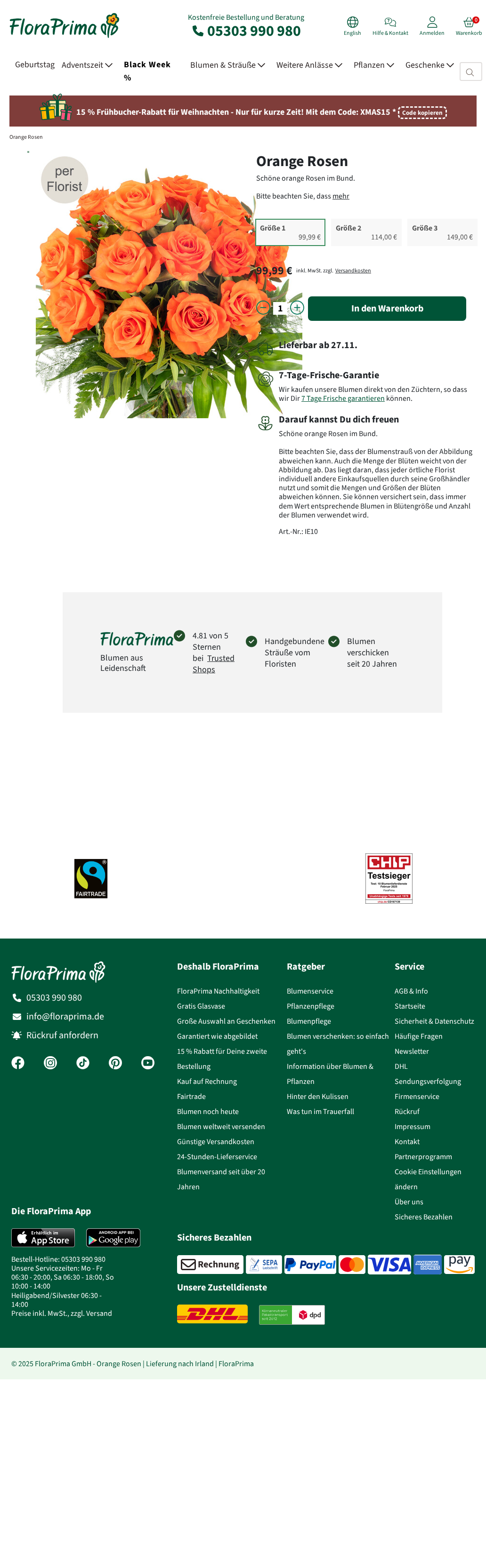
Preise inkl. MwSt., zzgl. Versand (61, 1313)
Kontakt (407, 1141)
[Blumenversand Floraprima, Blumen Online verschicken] (64, 37)
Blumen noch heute (208, 1111)
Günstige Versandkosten (215, 1141)
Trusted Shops (214, 664)
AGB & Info (411, 991)
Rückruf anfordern (62, 1035)
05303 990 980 (246, 31)
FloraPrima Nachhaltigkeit (218, 991)
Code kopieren (422, 113)
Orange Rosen (26, 137)
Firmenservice (417, 1096)
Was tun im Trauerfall (320, 1111)
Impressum (412, 1126)
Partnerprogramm (423, 1157)
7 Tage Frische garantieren (343, 398)
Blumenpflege (309, 1021)
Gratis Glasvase (201, 1006)
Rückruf (407, 1111)
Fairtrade (191, 1096)
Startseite (410, 1006)
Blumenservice (310, 991)
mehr (340, 196)
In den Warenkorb (387, 308)
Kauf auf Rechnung (207, 1081)
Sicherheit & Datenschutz (434, 1021)
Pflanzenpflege (310, 1006)
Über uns (409, 1202)
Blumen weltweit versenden (221, 1126)
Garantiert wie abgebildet (217, 1036)
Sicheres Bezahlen (424, 1217)
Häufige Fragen (419, 1036)
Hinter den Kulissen (317, 1096)
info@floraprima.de (65, 1016)
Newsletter (412, 1051)
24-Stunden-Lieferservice (217, 1157)
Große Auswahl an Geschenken (226, 1021)
